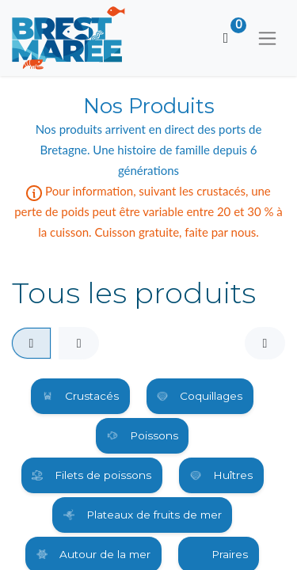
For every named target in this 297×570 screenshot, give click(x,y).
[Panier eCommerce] (225, 38)
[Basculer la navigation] (267, 38)
